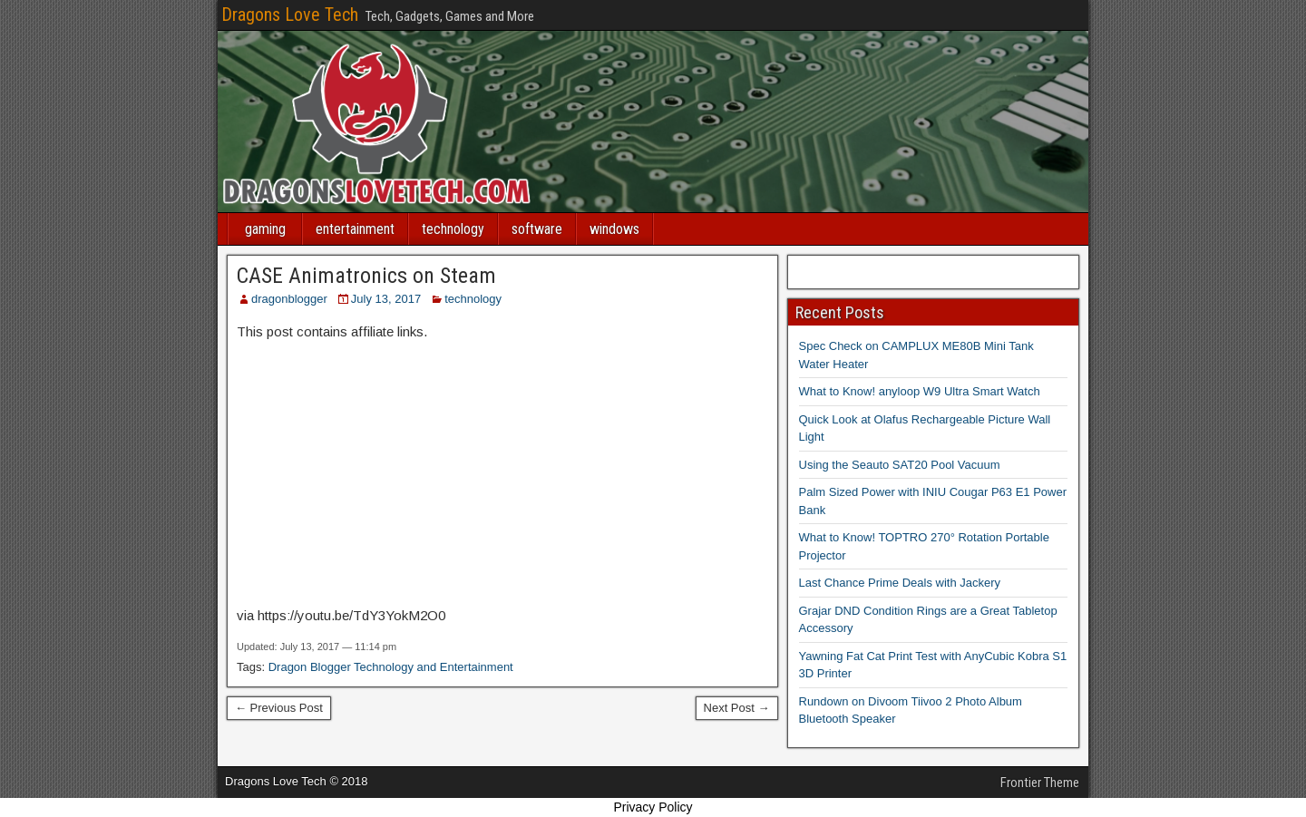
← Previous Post (279, 708)
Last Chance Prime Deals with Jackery (900, 582)
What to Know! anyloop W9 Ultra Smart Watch (919, 391)
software (537, 229)
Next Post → (737, 708)
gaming (265, 229)
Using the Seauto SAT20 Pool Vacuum (899, 465)
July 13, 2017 (386, 299)
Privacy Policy (652, 807)
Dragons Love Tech (289, 14)
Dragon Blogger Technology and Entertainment (390, 667)
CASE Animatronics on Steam (366, 275)
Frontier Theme (1039, 782)
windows (614, 229)
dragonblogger (289, 299)
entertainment (355, 229)
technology (453, 229)
